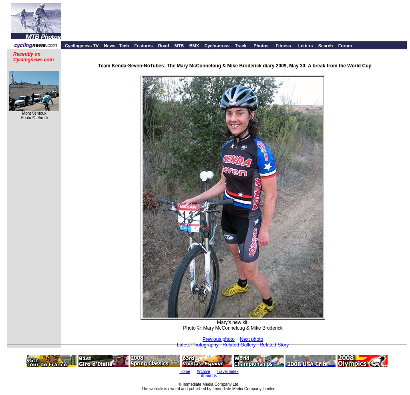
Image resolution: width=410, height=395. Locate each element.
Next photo (251, 339)
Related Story (274, 345)
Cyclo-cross (216, 45)
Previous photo (219, 339)
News (110, 45)
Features (143, 45)
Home (184, 371)
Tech (124, 45)
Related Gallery (239, 345)
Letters (305, 45)
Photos (260, 45)
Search (325, 45)
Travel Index (228, 371)
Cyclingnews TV (81, 45)
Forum (345, 45)
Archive (203, 371)
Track (241, 45)
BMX (194, 45)
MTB (179, 45)
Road (163, 45)
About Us (209, 376)
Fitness (283, 45)
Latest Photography (198, 345)
